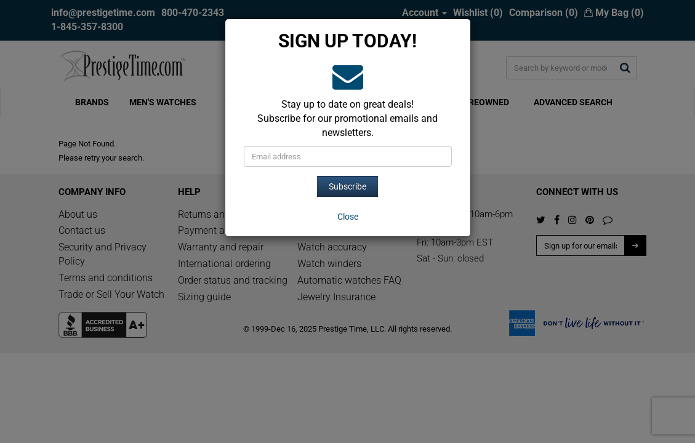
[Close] (348, 216)
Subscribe (347, 186)
